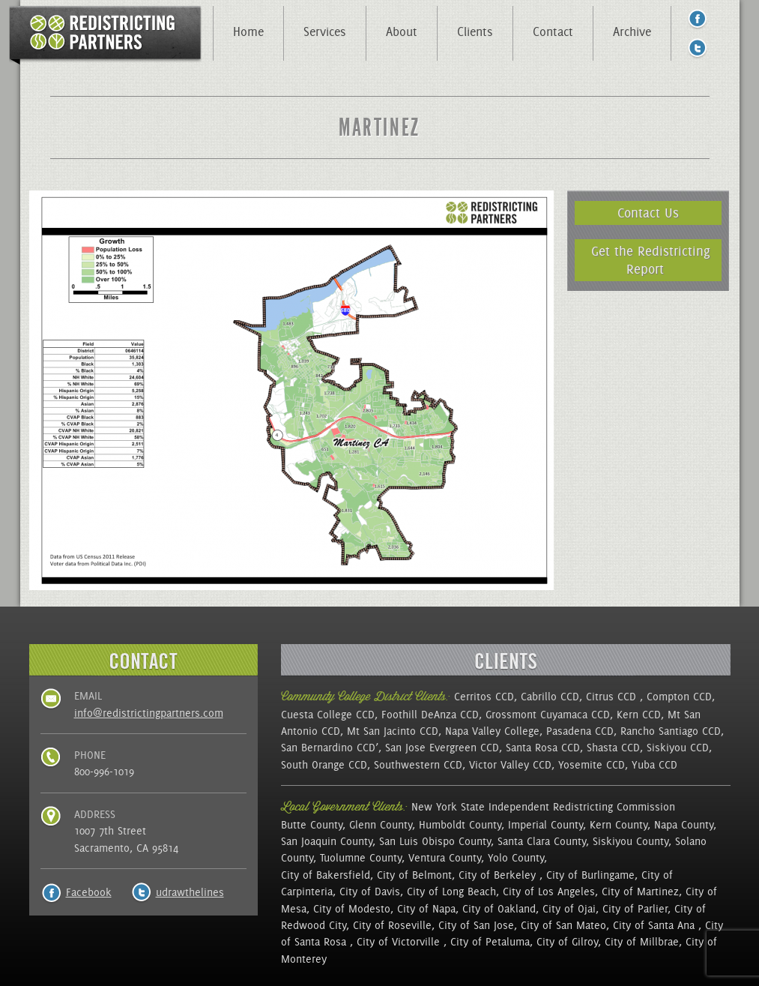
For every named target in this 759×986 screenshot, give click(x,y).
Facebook (89, 892)
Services (324, 31)
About (401, 31)
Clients (475, 31)
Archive (632, 31)
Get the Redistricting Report (650, 260)
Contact (553, 31)
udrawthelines (190, 892)
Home (248, 31)
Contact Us (648, 212)
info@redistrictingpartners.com (148, 713)
